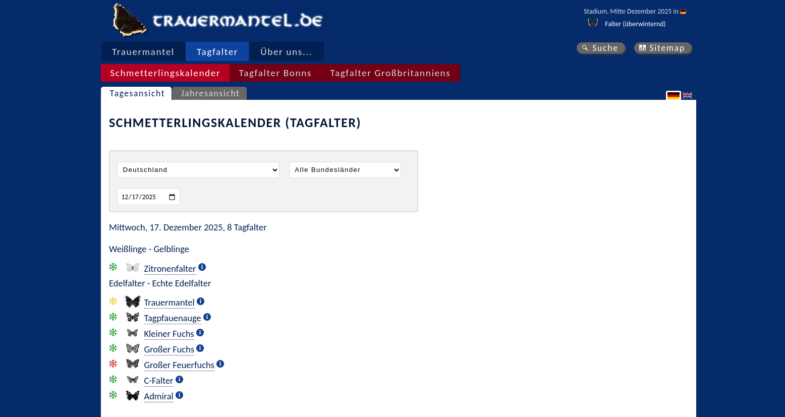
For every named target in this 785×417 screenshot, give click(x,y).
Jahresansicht (210, 93)
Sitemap (667, 47)
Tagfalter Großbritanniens (390, 73)
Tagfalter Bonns (275, 73)
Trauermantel (143, 51)
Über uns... (286, 51)
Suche (605, 47)
